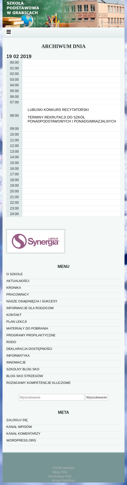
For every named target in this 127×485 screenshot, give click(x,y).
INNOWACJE (16, 362)
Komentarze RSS (60, 476)
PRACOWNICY (17, 294)
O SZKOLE (14, 274)
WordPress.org (21, 440)
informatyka (18, 355)
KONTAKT (13, 315)
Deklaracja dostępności (29, 349)
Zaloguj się (17, 420)
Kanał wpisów (19, 427)
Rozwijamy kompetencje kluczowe (38, 383)
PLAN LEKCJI (16, 322)
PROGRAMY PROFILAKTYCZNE (30, 335)
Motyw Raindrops (63, 480)
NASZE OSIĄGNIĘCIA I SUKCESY (31, 301)
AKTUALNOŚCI (17, 281)
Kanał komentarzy (23, 433)
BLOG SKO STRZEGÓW (24, 376)
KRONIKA (13, 288)
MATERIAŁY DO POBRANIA (27, 328)
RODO (11, 342)
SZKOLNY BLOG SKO (22, 369)
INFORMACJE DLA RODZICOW (30, 308)
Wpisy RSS (60, 472)
